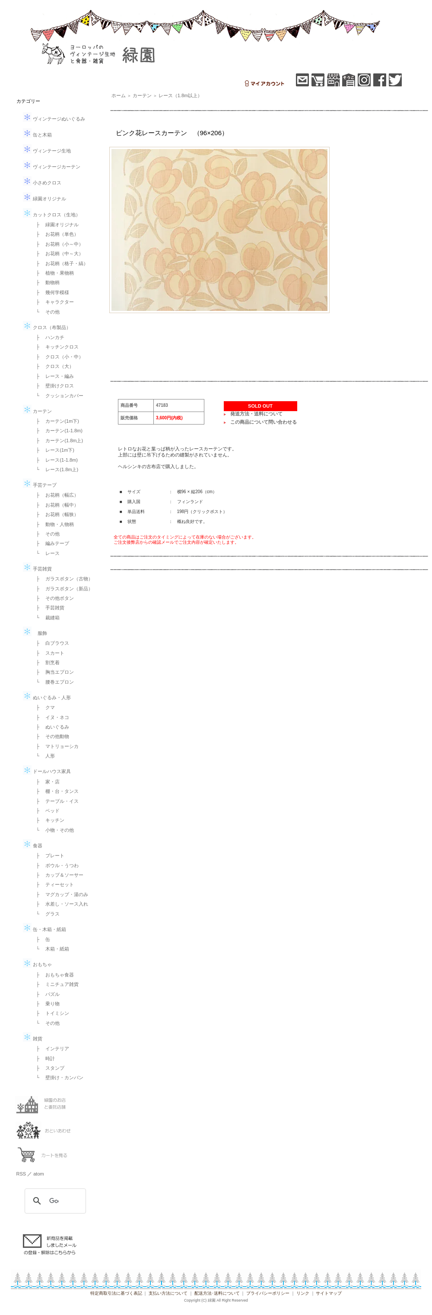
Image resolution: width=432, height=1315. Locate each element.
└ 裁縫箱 (46, 617)
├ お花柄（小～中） (58, 244)
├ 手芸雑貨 (48, 607)
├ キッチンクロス (55, 346)
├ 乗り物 (46, 1003)
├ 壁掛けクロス (53, 385)
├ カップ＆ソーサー (58, 875)
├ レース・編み (53, 376)
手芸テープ (40, 485)
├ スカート (48, 653)
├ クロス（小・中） (58, 356)
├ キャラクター (53, 301)
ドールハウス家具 (47, 771)
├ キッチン (48, 820)
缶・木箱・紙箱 (44, 929)
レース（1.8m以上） (180, 95)
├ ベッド (46, 810)
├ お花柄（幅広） (55, 494)
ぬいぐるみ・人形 (47, 697)
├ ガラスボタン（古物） (62, 578)
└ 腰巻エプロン (53, 681)
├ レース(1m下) (53, 450)
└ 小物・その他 (53, 830)
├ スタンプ (48, 1068)
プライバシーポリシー (267, 1293)
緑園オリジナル (44, 198)
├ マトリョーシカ (55, 746)
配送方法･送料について (217, 1293)
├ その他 (46, 533)
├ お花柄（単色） (55, 234)
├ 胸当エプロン (53, 672)
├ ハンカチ (48, 337)
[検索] (54, 1201)
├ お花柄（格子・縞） (60, 263)
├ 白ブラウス (51, 643)
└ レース (46, 553)
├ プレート (48, 855)
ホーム (118, 95)
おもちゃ (37, 964)
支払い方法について (168, 1293)
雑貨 (32, 1038)
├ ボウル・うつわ (55, 865)
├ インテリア (51, 1048)
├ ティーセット (53, 884)
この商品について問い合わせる (263, 422)
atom (38, 1173)
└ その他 (46, 311)
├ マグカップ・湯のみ (60, 894)
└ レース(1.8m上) (55, 469)
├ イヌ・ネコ (51, 717)
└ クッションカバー (58, 395)
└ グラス (46, 913)
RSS (21, 1173)
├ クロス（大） (53, 366)
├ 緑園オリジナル (55, 224)
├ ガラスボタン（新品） (62, 588)
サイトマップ (329, 1293)
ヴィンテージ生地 (47, 150)
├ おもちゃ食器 (53, 974)
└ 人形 (43, 755)
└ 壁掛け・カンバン (58, 1077)
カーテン (37, 411)
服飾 (35, 633)
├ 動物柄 (46, 282)
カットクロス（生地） (51, 214)
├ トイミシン (51, 1013)
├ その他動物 (51, 736)
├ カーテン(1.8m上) (57, 440)
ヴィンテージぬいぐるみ (54, 118)
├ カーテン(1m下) (55, 421)
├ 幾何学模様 (51, 292)
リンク (302, 1293)
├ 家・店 (46, 781)
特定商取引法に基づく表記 (116, 1293)
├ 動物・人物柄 (53, 524)
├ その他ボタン (53, 598)
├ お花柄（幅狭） (55, 514)
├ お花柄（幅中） (55, 504)
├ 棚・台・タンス (55, 791)
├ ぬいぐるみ (51, 726)
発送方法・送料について (256, 413)
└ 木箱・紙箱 (51, 948)
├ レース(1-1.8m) (55, 460)
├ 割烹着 (46, 662)
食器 (32, 845)
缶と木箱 (37, 134)
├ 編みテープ (51, 543)
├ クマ (43, 707)
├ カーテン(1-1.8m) (57, 430)
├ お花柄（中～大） (58, 253)
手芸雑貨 (37, 568)
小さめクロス (42, 182)
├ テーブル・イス (55, 801)
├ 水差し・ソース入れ (60, 903)
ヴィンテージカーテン (51, 166)
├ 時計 (43, 1058)
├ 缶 (41, 939)
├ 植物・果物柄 (53, 273)
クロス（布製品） (47, 327)
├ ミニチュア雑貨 (55, 984)
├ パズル (46, 994)
